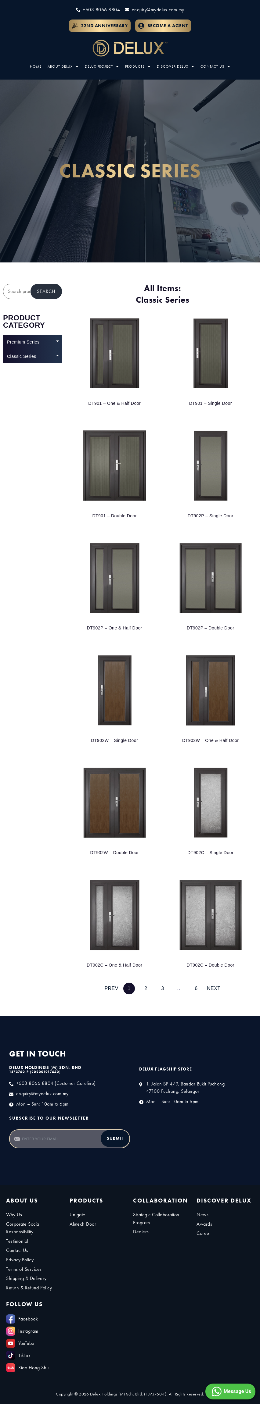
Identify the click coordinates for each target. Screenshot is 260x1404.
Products (138, 66)
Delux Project (102, 66)
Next (214, 988)
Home (36, 66)
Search (46, 291)
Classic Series (33, 355)
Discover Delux (175, 66)
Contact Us (215, 66)
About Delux (63, 66)
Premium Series (33, 341)
